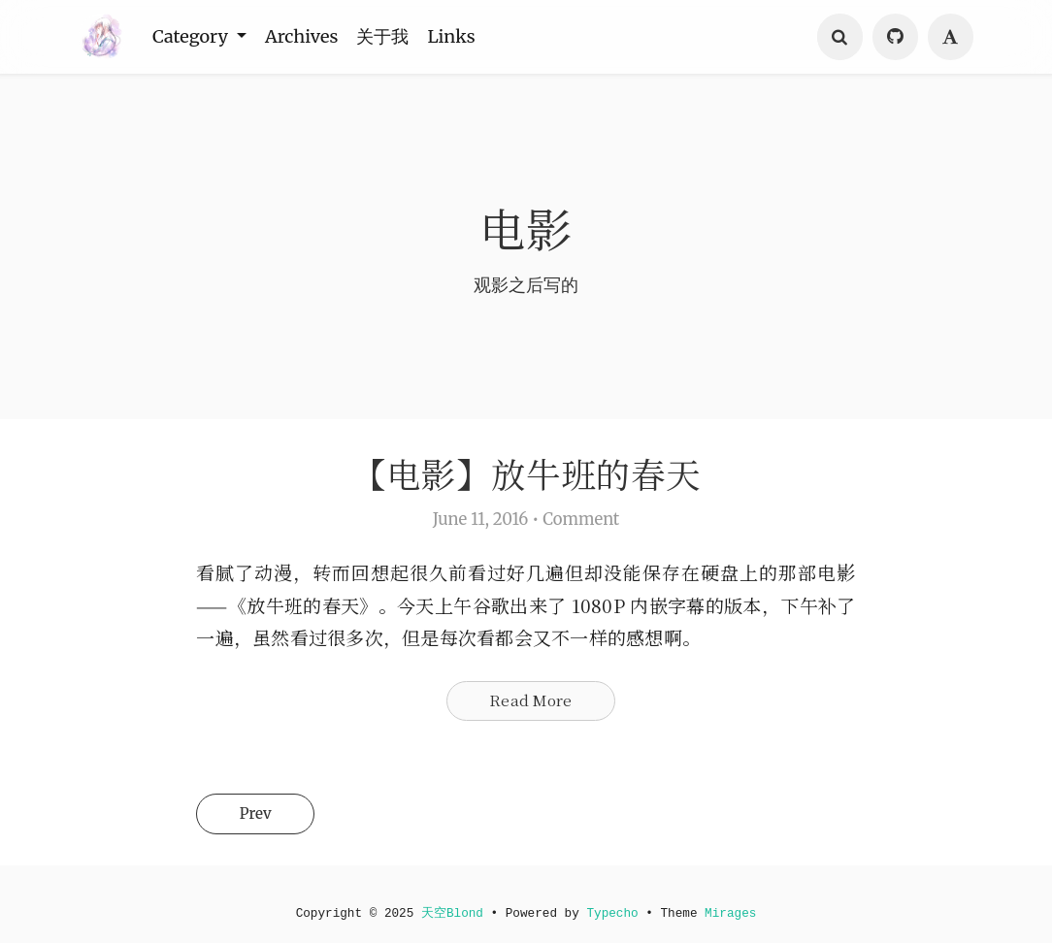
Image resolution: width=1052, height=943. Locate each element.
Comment (580, 523)
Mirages (740, 912)
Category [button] (194, 37)
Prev (266, 827)
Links (463, 37)
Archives (307, 37)
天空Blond (448, 912)
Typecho (616, 912)
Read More (530, 708)
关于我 (391, 37)
